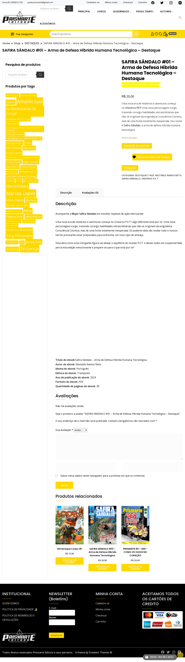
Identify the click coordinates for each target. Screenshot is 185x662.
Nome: (53, 617)
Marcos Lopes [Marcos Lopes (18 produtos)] (21, 193)
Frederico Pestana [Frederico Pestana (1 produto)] (13, 162)
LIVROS (101, 11)
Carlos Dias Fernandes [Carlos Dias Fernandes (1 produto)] (15, 134)
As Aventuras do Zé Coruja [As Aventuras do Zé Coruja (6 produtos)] (21, 111)
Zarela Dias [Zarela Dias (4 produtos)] (34, 242)
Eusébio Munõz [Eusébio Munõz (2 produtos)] (14, 153)
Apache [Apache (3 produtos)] (10, 102)
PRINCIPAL (84, 11)
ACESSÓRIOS (47, 23)
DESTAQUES (141, 175)
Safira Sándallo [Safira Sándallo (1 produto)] (29, 221)
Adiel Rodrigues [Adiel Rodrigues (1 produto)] (12, 95)
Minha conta (111, 2)
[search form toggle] (180, 17)
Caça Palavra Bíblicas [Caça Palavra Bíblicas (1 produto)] (14, 143)
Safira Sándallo (131, 178)
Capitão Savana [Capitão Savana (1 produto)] (12, 124)
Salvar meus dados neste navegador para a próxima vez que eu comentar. (102, 475)
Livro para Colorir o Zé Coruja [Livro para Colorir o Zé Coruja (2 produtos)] (21, 176)
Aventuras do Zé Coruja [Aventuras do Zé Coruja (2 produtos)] (18, 119)
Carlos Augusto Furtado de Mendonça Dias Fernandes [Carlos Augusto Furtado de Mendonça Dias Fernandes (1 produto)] (23, 129)
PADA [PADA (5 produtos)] (28, 211)
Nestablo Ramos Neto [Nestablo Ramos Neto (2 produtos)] (17, 205)
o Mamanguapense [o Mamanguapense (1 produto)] (14, 211)
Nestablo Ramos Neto (168, 175)
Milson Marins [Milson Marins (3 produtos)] (14, 200)
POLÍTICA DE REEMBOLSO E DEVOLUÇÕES (18, 618)
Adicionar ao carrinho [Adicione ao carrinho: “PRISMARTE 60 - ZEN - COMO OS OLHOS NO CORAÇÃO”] (135, 567)
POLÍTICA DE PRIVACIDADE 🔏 (19, 609)
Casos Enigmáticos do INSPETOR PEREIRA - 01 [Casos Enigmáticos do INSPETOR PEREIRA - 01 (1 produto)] (24, 138)
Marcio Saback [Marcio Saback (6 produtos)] (17, 186)
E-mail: (52, 608)
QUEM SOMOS (10, 603)
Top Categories (22, 34)
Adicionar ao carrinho (136, 146)
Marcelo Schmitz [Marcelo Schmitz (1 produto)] (31, 181)
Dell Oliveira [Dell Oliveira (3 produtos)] (13, 148)
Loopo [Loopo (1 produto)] (19, 181)
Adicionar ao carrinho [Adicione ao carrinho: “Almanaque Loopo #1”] (69, 561)
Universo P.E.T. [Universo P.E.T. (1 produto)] (12, 242)
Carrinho (142, 2)
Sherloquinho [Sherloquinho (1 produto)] (12, 225)
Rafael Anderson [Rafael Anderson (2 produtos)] (33, 216)
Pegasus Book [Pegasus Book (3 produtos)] (14, 216)
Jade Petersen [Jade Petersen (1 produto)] (12, 172)
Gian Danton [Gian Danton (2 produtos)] (12, 166)
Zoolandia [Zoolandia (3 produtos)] (12, 249)
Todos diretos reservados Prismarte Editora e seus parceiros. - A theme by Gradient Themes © (57, 652)
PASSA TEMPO (144, 11)
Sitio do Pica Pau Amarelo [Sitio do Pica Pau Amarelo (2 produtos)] (19, 229)
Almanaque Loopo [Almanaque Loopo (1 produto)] (28, 95)
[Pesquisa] (69, 8)
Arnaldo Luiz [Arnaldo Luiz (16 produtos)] (29, 101)
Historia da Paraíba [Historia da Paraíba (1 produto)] (28, 167)
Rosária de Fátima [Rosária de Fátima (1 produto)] (13, 221)
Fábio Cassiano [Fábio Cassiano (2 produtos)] (30, 161)
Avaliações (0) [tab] (90, 192)
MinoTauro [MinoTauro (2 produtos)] (31, 200)
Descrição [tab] (66, 192)
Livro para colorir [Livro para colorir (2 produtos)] (28, 171)
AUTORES (165, 11)
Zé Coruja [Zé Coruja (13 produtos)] (29, 248)
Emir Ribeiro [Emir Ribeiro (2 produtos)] (29, 147)
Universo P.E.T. (150, 178)
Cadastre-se (92, 2)
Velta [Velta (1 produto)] (22, 242)
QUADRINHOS (121, 11)
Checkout (128, 2)
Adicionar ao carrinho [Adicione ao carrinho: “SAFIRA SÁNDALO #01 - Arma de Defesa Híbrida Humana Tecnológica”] (102, 567)
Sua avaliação (64, 430)
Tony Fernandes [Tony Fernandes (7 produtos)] (19, 235)
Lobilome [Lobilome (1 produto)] (10, 181)
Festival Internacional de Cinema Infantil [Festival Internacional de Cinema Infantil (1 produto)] (22, 157)
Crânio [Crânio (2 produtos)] (28, 142)
